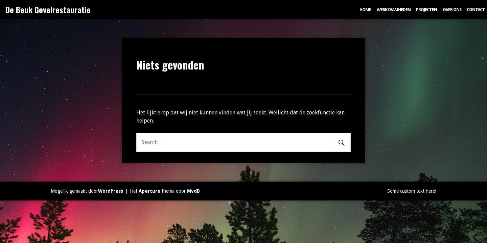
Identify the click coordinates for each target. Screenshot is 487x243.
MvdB (193, 191)
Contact (476, 9)
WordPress (110, 191)
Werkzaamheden (394, 9)
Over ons (452, 9)
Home (365, 9)
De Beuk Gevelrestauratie (48, 9)
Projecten (426, 9)
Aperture (149, 191)
